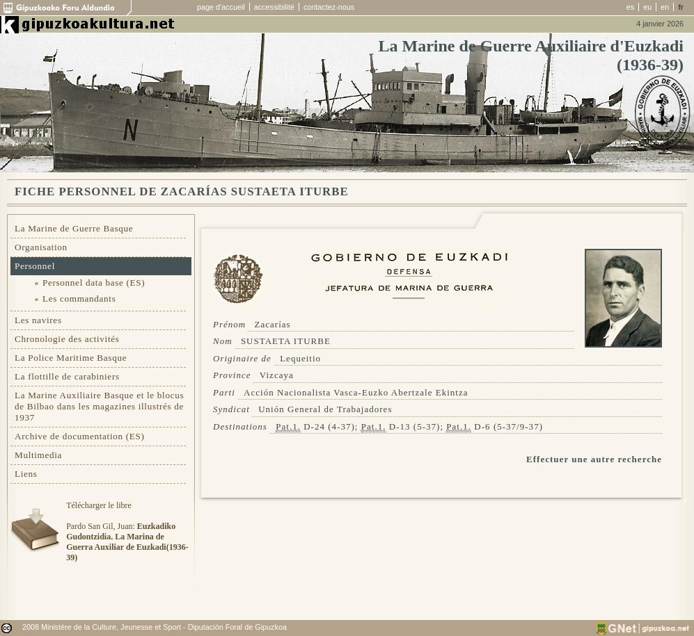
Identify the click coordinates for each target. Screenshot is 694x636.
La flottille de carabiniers (67, 376)
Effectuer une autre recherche (594, 459)
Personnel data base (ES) (93, 282)
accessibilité (274, 7)
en (665, 7)
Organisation (41, 247)
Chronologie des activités (67, 339)
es (630, 7)
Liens (26, 473)
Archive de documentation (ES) (80, 436)
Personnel (35, 266)
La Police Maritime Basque (71, 357)
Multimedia (38, 455)
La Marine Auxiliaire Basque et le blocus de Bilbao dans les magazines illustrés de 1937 (99, 406)
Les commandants (79, 298)
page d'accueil (221, 7)
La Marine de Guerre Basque (74, 228)
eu (647, 7)
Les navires (38, 320)
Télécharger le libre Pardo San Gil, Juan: (127, 531)
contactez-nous (328, 7)
